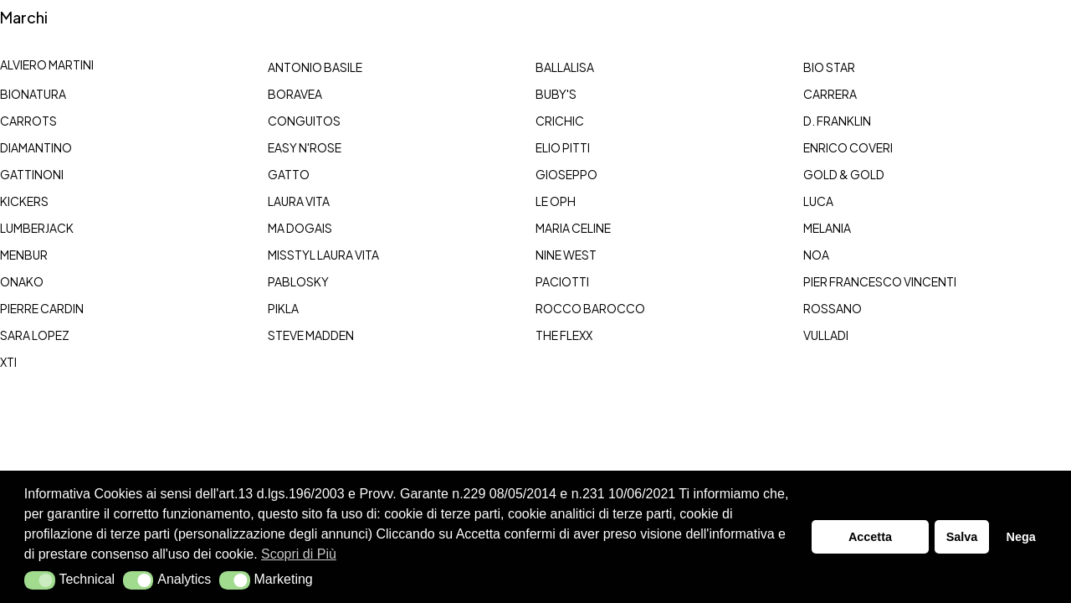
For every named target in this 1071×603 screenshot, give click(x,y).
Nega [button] (1020, 537)
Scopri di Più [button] (298, 554)
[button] (39, 580)
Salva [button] (962, 537)
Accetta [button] (870, 537)
